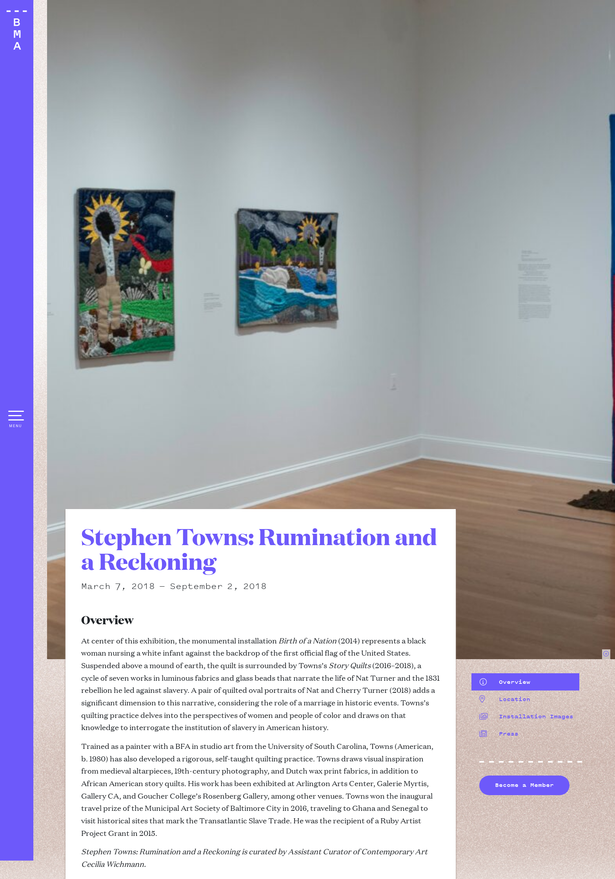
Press (499, 733)
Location (504, 699)
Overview (504, 682)
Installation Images (526, 716)
